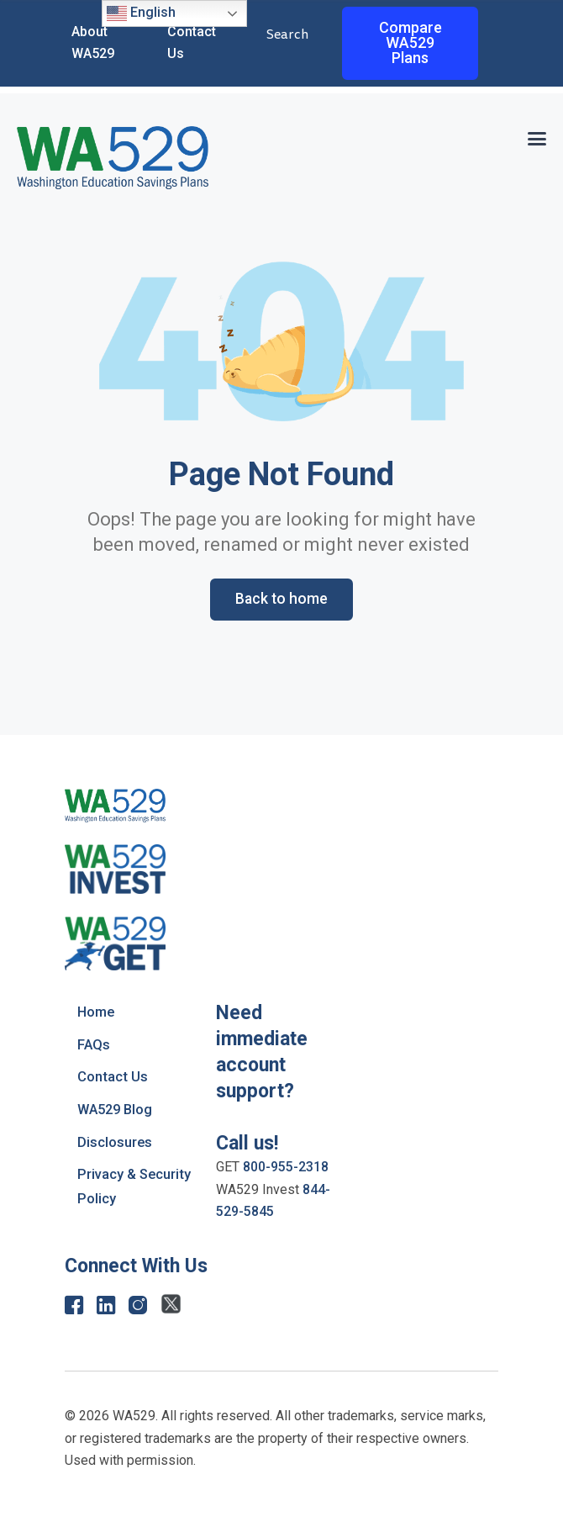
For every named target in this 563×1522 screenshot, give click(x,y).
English (141, 13)
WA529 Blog (117, 1109)
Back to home (281, 599)
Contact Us (112, 1077)
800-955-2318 (286, 1168)
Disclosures (115, 1141)
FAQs (94, 1044)
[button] (536, 136)
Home (97, 1012)
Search (287, 35)
